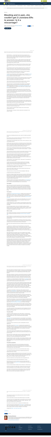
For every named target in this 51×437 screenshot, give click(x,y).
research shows (18, 363)
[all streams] (44, 5)
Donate (46, 1)
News (7, 7)
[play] (4, 5)
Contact (19, 427)
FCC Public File (29, 427)
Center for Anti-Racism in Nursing (15, 303)
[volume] (6, 5)
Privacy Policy (38, 427)
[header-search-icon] (42, 2)
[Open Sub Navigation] (5, 7)
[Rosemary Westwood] (5, 419)
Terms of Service (39, 429)
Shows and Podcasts (12, 7)
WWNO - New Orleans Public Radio (16, 409)
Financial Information (30, 429)
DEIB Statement (20, 429)
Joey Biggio (26, 280)
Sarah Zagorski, (9, 319)
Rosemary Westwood (19, 27)
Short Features (19, 7)
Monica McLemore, (18, 302)
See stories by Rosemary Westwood (13, 421)
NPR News (6, 412)
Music (25, 7)
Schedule (28, 7)
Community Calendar (38, 7)
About (44, 7)
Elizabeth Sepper (14, 292)
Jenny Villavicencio (28, 181)
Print (33, 27)
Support (32, 7)
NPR (4, 7)
